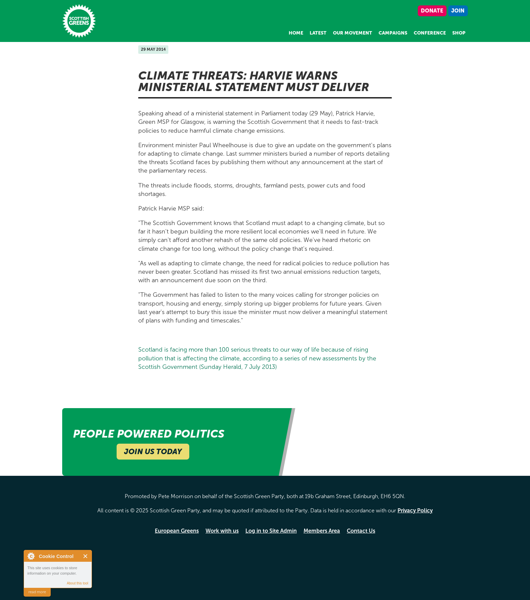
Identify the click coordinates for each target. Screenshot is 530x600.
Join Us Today (153, 451)
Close (85, 556)
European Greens (177, 531)
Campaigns (393, 33)
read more (37, 592)
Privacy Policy (415, 510)
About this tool (77, 583)
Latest (318, 33)
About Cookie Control (31, 556)
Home (296, 33)
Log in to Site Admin (271, 531)
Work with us (222, 531)
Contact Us (361, 531)
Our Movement (352, 33)
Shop (458, 33)
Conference (430, 33)
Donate (432, 10)
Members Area (322, 531)
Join (457, 10)
